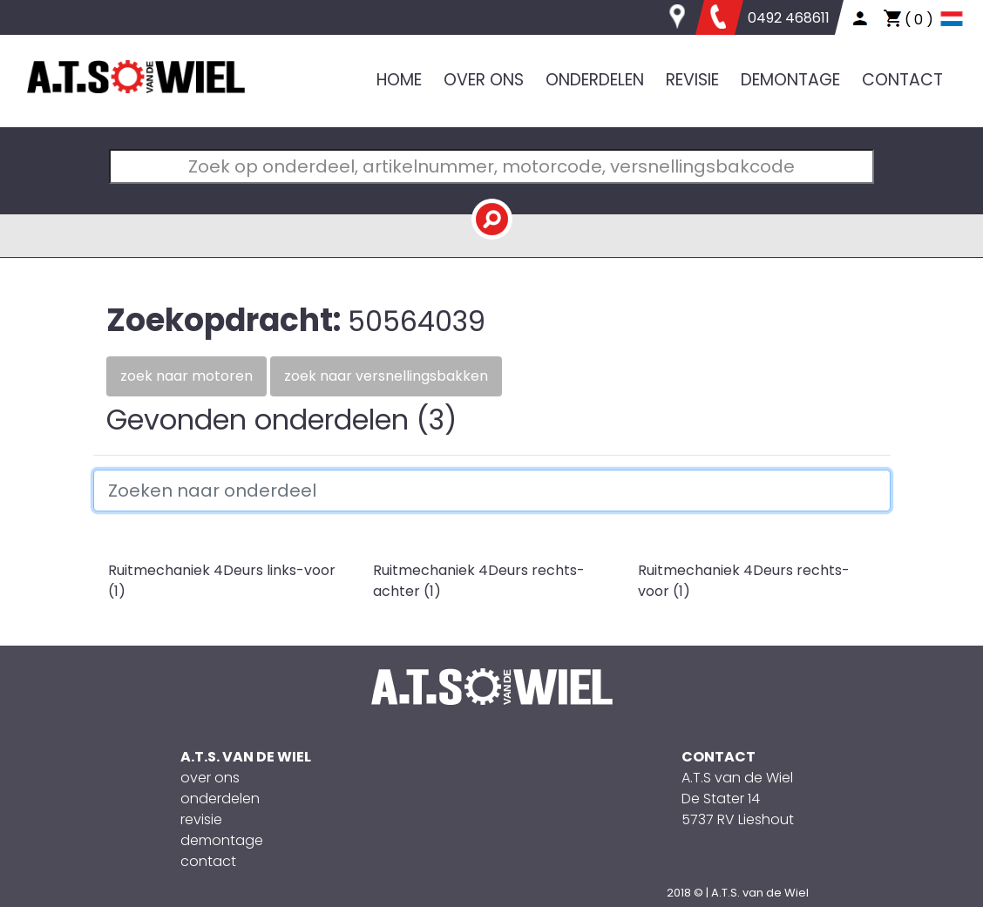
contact (208, 861)
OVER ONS (484, 79)
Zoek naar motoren (186, 376)
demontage (221, 840)
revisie (201, 819)
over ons (210, 778)
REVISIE (692, 79)
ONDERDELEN (595, 79)
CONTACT (902, 79)
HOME (399, 79)
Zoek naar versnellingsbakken (386, 376)
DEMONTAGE (790, 79)
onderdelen (220, 799)
